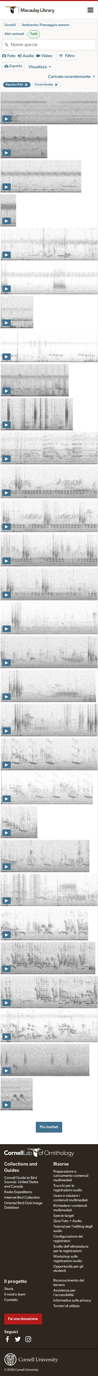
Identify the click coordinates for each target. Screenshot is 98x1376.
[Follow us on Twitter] (18, 1339)
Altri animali (14, 34)
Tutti (34, 34)
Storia (8, 1289)
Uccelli (10, 25)
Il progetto (15, 1281)
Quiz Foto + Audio (67, 1221)
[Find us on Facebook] (7, 1339)
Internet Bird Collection (22, 1197)
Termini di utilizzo (66, 1306)
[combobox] (53, 44)
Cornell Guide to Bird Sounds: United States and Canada (21, 1182)
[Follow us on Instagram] (28, 1339)
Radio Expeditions (18, 1192)
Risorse (61, 1164)
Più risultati (49, 1127)
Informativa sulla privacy (72, 1300)
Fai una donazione (23, 1319)
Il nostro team (14, 1294)
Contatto (11, 1300)
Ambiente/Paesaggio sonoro (45, 25)
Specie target (63, 1216)
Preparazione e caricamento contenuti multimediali (70, 1176)
